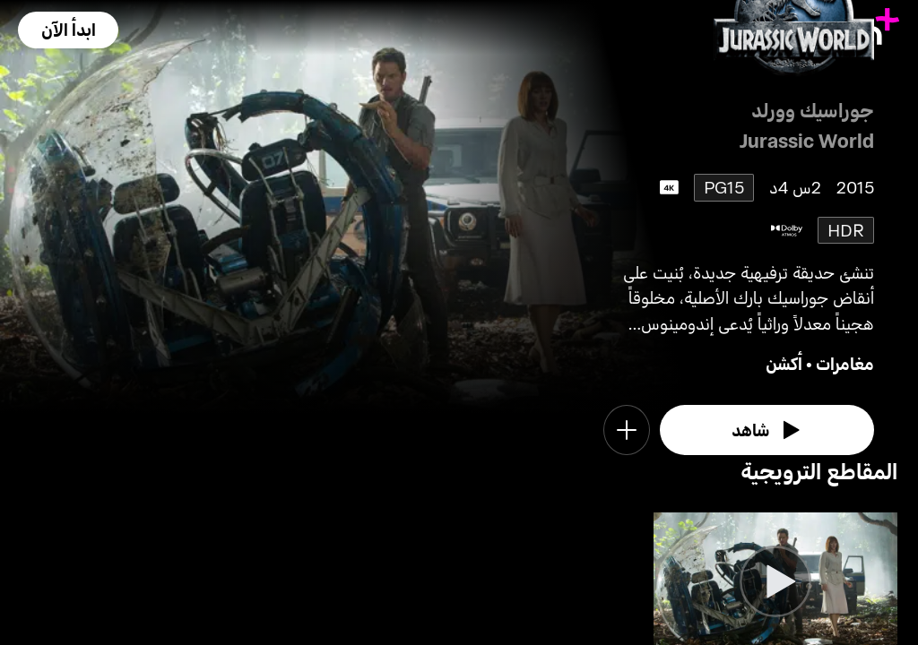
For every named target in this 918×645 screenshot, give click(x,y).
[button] (68, 30)
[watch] (767, 430)
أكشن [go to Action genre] (784, 363)
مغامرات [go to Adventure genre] (845, 363)
